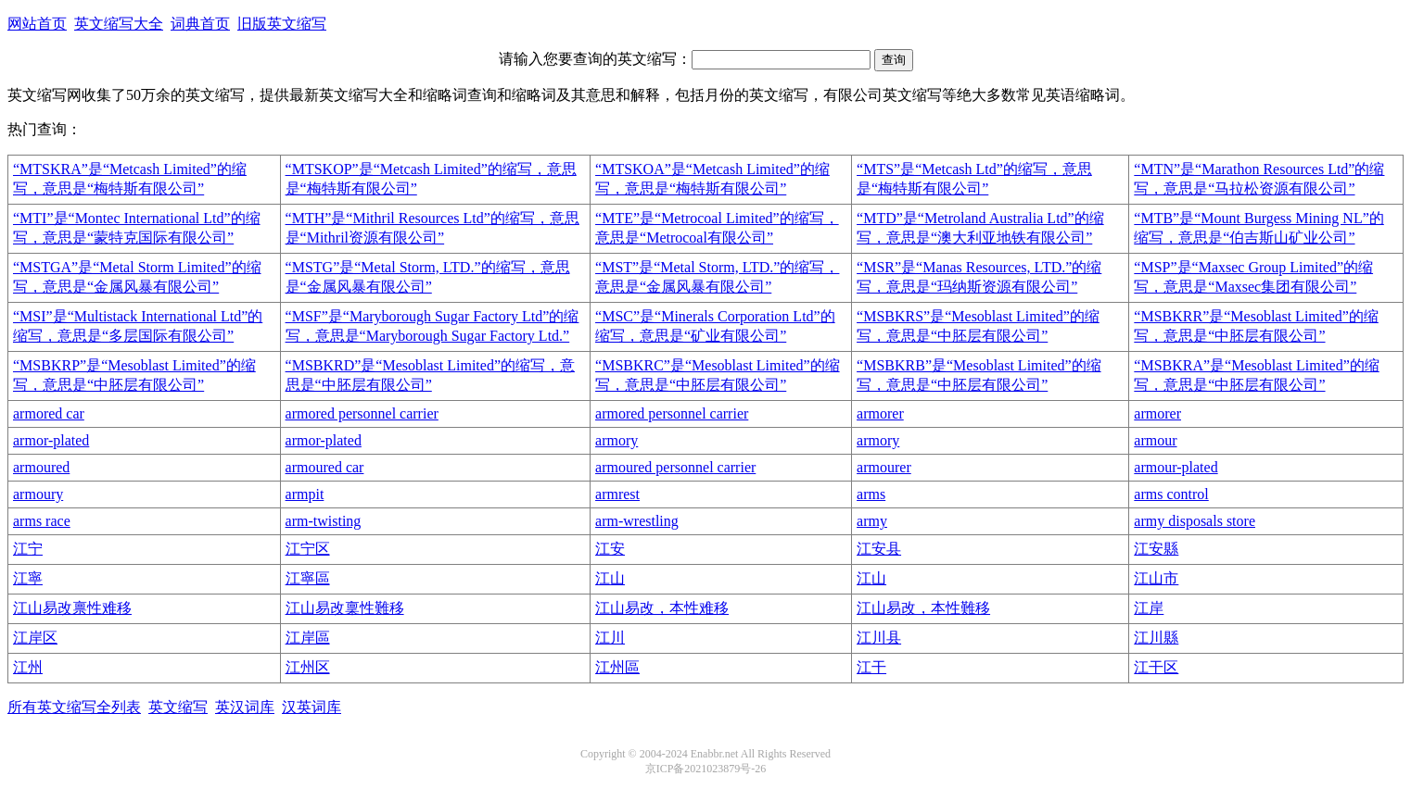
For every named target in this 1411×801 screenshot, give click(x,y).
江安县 (879, 549)
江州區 (617, 667)
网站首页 (37, 23)
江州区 (308, 667)
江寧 (28, 578)
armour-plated (1175, 467)
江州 (28, 667)
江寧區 (308, 578)
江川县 (879, 637)
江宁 (28, 549)
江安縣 (1156, 549)
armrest (617, 494)
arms (871, 494)
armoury (38, 494)
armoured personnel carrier (675, 467)
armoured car (325, 467)
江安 (610, 549)
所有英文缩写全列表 (74, 707)
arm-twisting (324, 521)
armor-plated (51, 440)
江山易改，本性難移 (923, 608)
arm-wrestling (637, 521)
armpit (305, 494)
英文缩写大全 (118, 23)
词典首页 (200, 23)
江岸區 (308, 637)
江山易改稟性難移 (345, 608)
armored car (48, 413)
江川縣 (1156, 637)
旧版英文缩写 (281, 23)
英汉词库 (244, 707)
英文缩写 (178, 707)
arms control (1171, 494)
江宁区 (308, 549)
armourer (884, 467)
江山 (610, 578)
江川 (610, 637)
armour (1155, 440)
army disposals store (1194, 521)
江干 (871, 667)
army (872, 521)
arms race (41, 521)
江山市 (1156, 578)
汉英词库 (311, 707)
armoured (41, 467)
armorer (880, 413)
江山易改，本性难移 (662, 608)
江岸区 (35, 637)
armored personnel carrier (362, 413)
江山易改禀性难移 (72, 608)
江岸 (1148, 608)
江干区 (1156, 667)
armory (616, 440)
